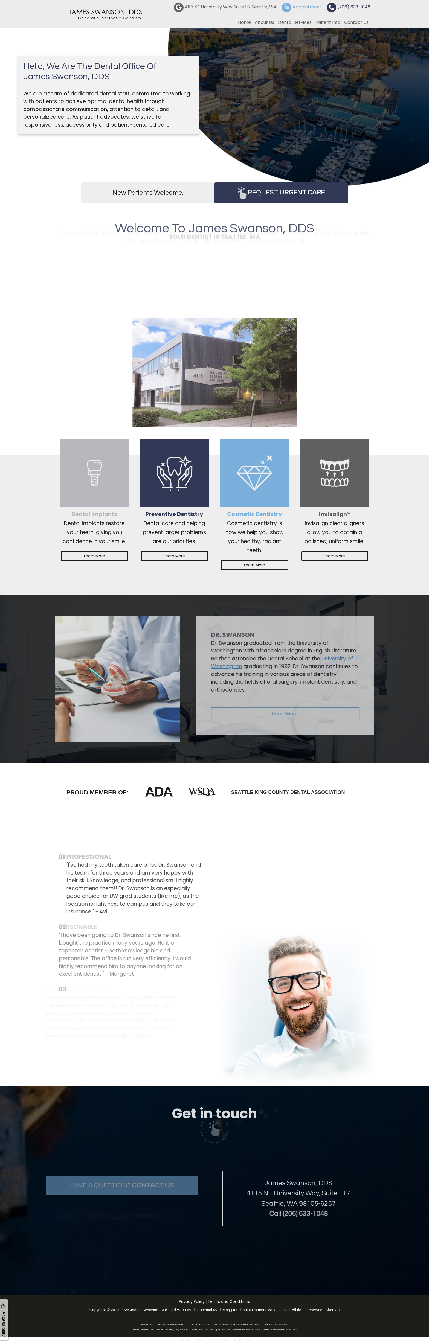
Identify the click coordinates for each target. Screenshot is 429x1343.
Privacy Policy (192, 1301)
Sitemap (333, 1310)
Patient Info (327, 22)
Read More (307, 713)
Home (244, 22)
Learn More (94, 556)
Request (281, 193)
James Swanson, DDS (149, 1310)
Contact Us (356, 22)
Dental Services (295, 22)
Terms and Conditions (229, 1301)
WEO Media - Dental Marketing (203, 1310)
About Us (264, 22)
